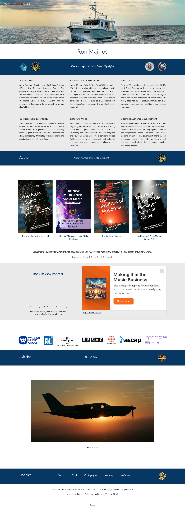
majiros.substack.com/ (92, 312)
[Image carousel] (92, 414)
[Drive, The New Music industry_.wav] (48, 291)
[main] (92, 51)
